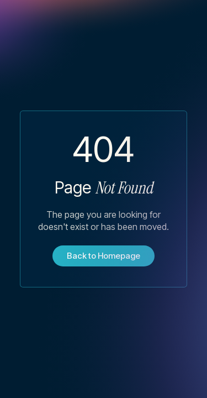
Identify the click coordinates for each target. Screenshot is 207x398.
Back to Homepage (103, 255)
